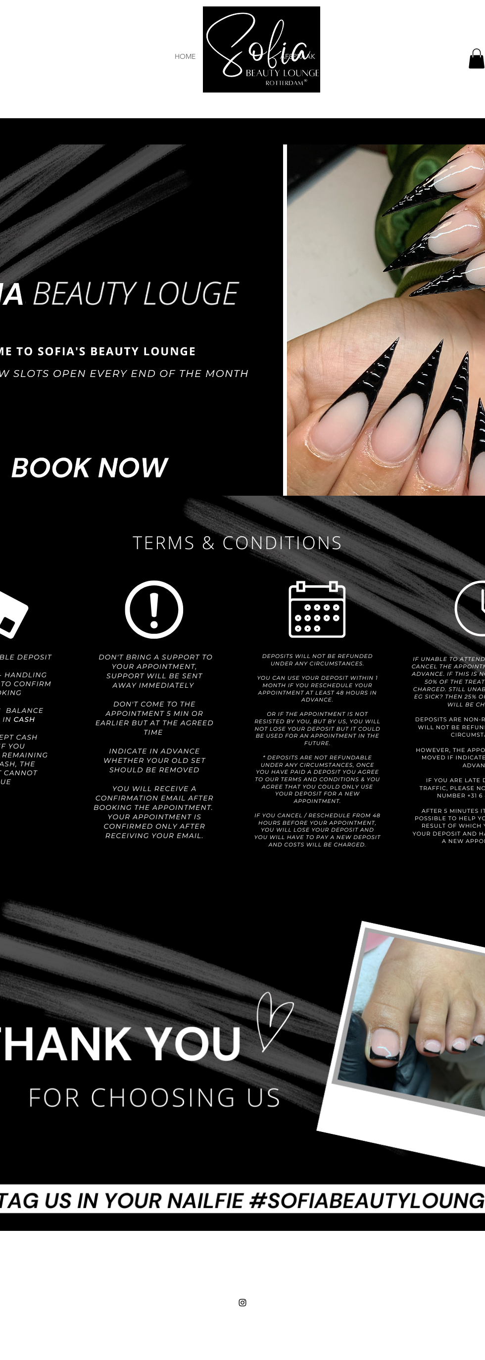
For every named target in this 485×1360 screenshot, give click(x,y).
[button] (476, 58)
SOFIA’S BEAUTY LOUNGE (244, 1309)
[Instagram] (242, 1303)
